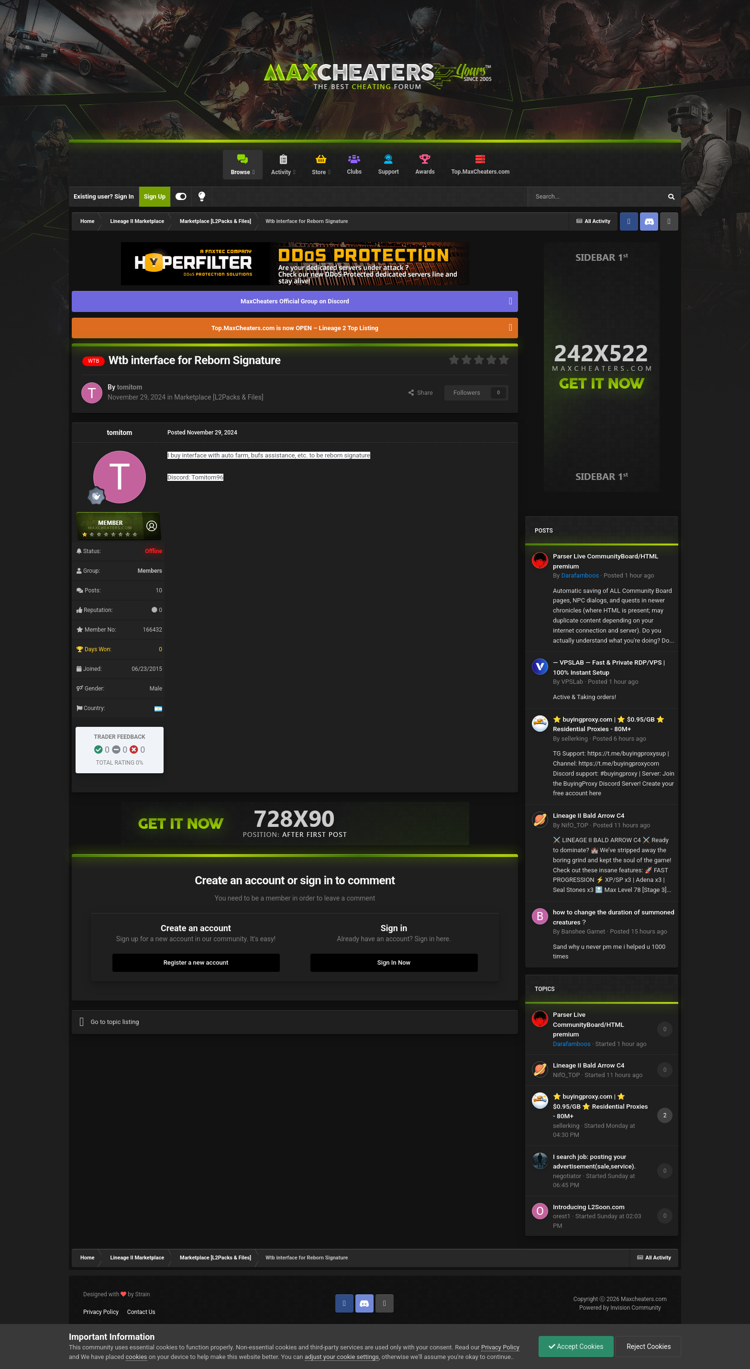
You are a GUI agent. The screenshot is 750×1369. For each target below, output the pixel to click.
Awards (425, 171)
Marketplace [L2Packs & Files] (218, 397)
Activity (281, 172)
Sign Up (154, 196)
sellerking (574, 738)
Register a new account (196, 962)
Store (319, 172)
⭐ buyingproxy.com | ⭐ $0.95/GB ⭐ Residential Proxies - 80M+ (600, 1106)
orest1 (562, 1216)
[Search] (572, 197)
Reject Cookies (648, 1346)
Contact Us (141, 1312)
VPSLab (572, 681)
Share (420, 392)
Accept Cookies (576, 1346)
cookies (136, 1356)
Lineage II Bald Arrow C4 (589, 815)
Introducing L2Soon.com (589, 1207)
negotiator (567, 1176)
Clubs (354, 171)
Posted (629, 575)
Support (388, 171)
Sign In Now (393, 962)
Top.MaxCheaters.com (480, 171)
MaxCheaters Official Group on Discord (295, 301)
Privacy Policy (101, 1312)
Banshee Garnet (583, 931)
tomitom (129, 387)
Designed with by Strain (116, 1294)
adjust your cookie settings (342, 1356)
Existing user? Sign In (104, 196)
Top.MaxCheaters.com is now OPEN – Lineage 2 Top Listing (294, 328)
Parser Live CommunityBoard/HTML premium (588, 1024)
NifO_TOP (574, 825)
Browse (241, 172)
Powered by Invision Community (620, 1307)
